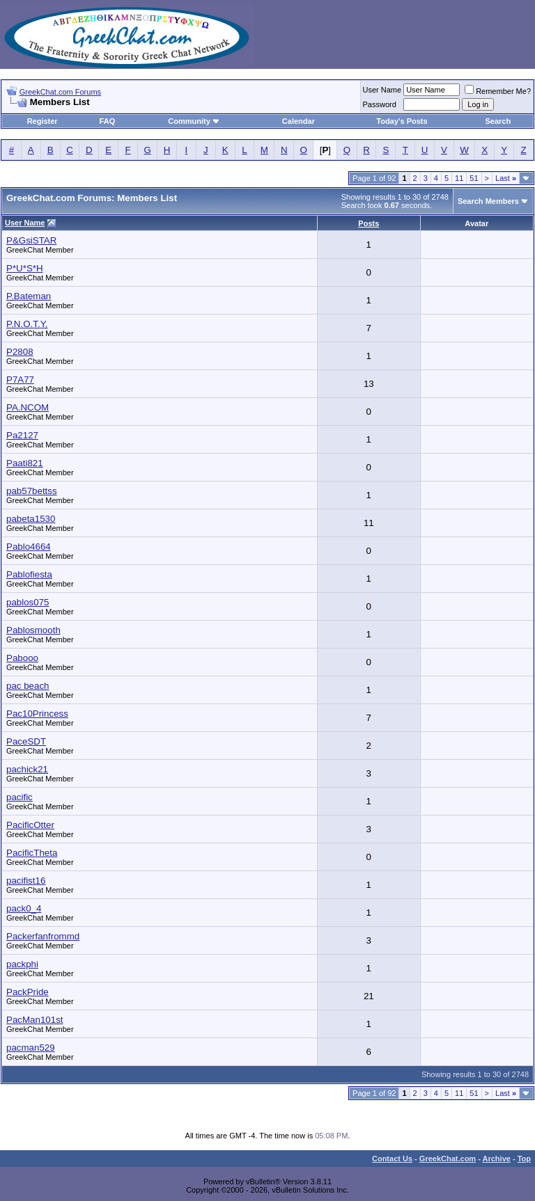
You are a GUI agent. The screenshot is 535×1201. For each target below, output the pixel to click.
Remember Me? (498, 91)
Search (498, 121)
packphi (22, 964)
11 (459, 178)
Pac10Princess (37, 713)
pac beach (27, 686)
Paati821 (24, 463)
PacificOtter (30, 825)
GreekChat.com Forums (60, 92)
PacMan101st (34, 1020)
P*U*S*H (24, 268)
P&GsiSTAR (31, 240)
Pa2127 (22, 435)
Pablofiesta (29, 574)
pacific (19, 797)
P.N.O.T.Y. (27, 324)
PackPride (27, 992)
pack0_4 (23, 908)
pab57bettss (31, 491)
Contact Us (392, 1158)
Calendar (298, 121)
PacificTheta (31, 853)
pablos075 (27, 602)
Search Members (488, 201)
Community (194, 121)
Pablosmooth (33, 630)
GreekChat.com (447, 1158)
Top (524, 1158)
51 (474, 178)
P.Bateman (28, 296)
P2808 (19, 352)
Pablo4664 (28, 546)
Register (42, 121)
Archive (497, 1158)
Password (379, 104)
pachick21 (27, 769)
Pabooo (22, 658)
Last (505, 178)
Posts (368, 223)
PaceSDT (26, 741)
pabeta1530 (30, 519)
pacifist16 (25, 880)
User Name (382, 90)
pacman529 (30, 1047)
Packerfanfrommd (42, 936)
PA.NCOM (27, 407)
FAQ (108, 121)
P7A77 (20, 379)
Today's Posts (401, 121)
